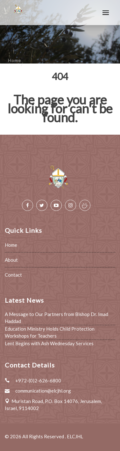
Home (11, 245)
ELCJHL (75, 436)
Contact (13, 275)
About (11, 260)
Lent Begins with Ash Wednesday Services (49, 343)
